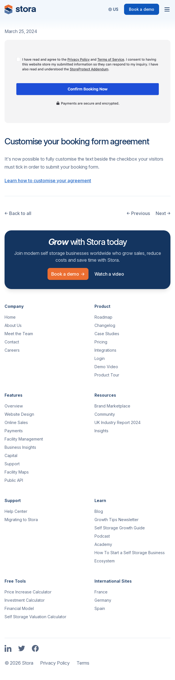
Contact (12, 341)
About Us (13, 325)
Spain (99, 608)
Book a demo (141, 9)
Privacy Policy (55, 663)
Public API (14, 480)
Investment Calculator (25, 600)
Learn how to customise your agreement (48, 180)
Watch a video (109, 274)
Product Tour (106, 374)
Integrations (105, 350)
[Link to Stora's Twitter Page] (21, 649)
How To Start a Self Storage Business (129, 552)
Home (10, 317)
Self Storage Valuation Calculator (35, 616)
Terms (83, 663)
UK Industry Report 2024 (117, 422)
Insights (101, 430)
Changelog (104, 325)
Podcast (102, 536)
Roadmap (103, 317)
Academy (103, 544)
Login (99, 358)
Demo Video (106, 366)
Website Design (19, 414)
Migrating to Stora (21, 519)
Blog (98, 511)
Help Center (16, 511)
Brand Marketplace (112, 406)
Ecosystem (104, 560)
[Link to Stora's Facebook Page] (35, 649)
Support (12, 463)
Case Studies (106, 333)
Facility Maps (17, 472)
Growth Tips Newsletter (116, 519)
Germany (102, 600)
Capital (11, 455)
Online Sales (16, 422)
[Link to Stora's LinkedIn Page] (8, 649)
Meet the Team (19, 333)
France (101, 591)
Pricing (100, 341)
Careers (12, 350)
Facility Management (24, 439)
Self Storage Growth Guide (119, 527)
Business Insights (20, 447)
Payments (14, 430)
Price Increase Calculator (28, 591)
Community (104, 414)
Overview (14, 406)
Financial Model (19, 608)
